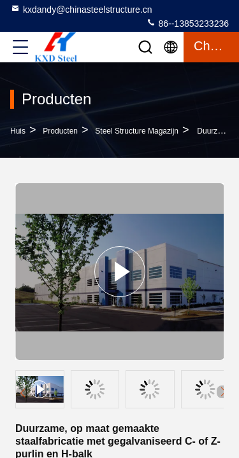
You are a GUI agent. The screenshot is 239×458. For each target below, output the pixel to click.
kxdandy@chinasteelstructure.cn (81, 9)
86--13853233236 (187, 23)
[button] (223, 391)
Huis (17, 131)
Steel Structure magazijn (136, 131)
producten (60, 131)
